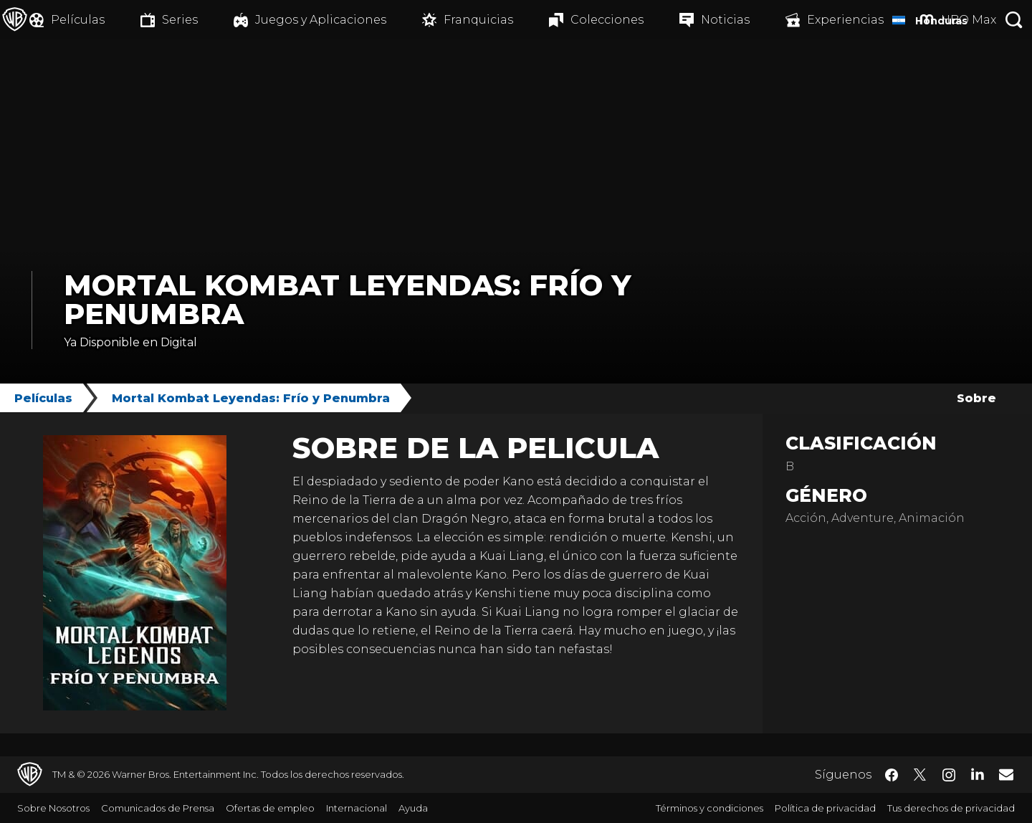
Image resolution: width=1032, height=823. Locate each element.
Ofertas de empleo (270, 808)
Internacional (356, 808)
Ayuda (413, 808)
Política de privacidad (825, 808)
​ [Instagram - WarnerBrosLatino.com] (948, 775)
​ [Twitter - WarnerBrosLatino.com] (920, 775)
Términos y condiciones (709, 808)
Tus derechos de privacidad (951, 808)
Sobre (976, 398)
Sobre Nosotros (53, 808)
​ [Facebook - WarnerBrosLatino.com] (891, 775)
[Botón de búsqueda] (1014, 19)
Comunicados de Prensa (157, 808)
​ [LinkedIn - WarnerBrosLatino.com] (977, 773)
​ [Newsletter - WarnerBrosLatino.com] (1006, 774)
